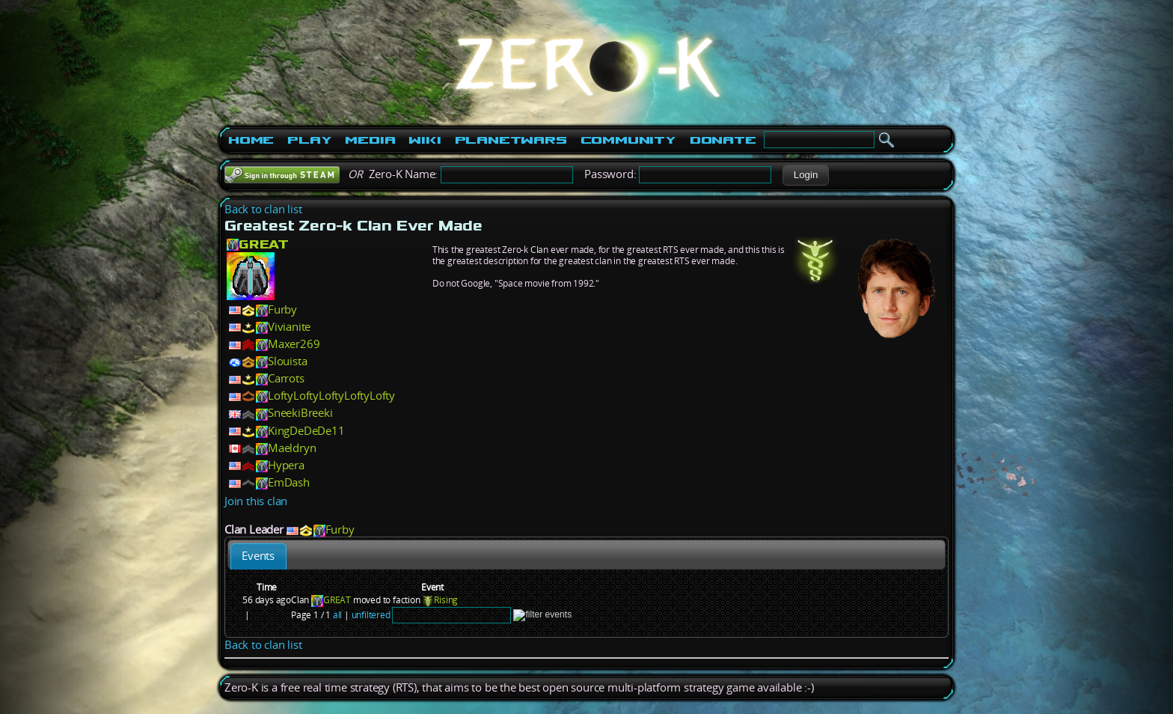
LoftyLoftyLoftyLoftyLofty (331, 395)
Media (370, 139)
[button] (805, 175)
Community (628, 139)
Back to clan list (263, 209)
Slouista (287, 361)
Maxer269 (293, 344)
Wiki (424, 139)
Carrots (286, 378)
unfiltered (371, 614)
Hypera (286, 465)
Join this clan (255, 501)
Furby (282, 309)
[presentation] (258, 556)
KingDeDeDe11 (306, 431)
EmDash (289, 482)
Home (251, 139)
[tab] (258, 556)
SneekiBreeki (300, 413)
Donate (723, 139)
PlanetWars (511, 139)
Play (309, 139)
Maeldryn (292, 448)
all (337, 614)
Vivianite (289, 327)
